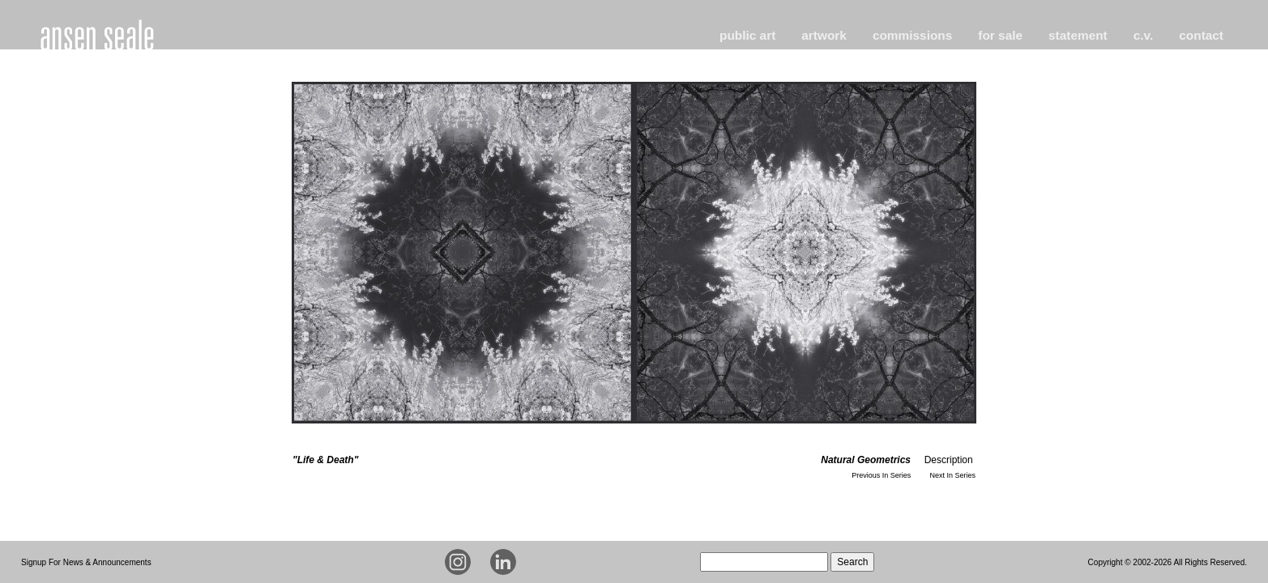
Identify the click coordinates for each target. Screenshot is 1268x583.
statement (1078, 35)
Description (948, 460)
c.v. (1144, 35)
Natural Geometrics (866, 460)
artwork (824, 35)
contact (1201, 35)
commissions (912, 35)
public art (747, 35)
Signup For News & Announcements (86, 562)
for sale (1000, 35)
